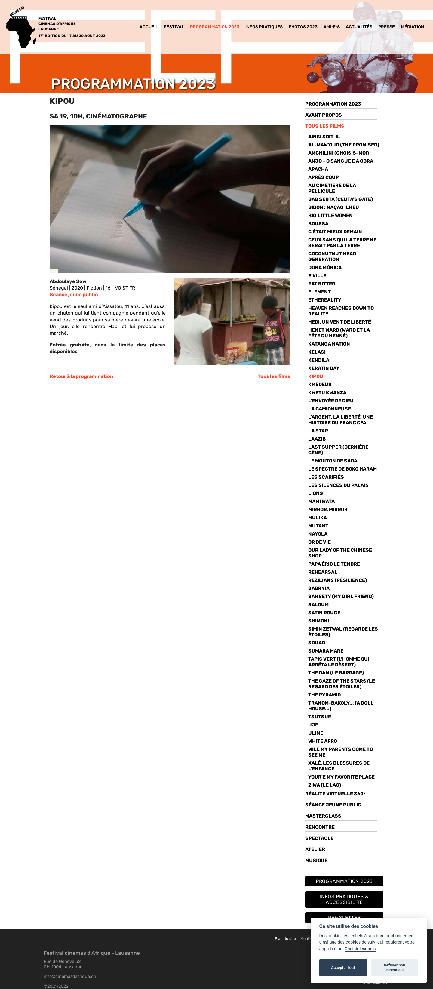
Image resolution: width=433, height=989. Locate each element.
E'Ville (317, 275)
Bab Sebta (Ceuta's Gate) (340, 199)
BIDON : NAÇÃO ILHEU (333, 207)
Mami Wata (321, 501)
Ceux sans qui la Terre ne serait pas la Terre (342, 242)
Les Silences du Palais (338, 485)
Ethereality (324, 300)
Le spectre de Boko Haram (342, 469)
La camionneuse (329, 409)
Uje (313, 725)
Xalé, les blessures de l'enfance (339, 766)
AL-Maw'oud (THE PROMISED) (343, 145)
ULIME (315, 733)
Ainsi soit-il (324, 137)
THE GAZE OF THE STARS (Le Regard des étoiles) (341, 684)
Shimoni (318, 621)
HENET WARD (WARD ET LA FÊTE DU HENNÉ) (339, 333)
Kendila (318, 360)
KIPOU (315, 376)
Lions (315, 493)
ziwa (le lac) (324, 785)
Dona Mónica (325, 267)
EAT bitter (321, 284)
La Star (318, 431)
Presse (386, 26)
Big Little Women (330, 215)
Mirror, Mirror (328, 509)
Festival (174, 26)
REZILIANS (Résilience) (337, 580)
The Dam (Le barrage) (336, 673)
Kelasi (317, 352)
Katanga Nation (329, 344)
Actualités (359, 26)
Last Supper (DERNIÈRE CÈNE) (338, 450)
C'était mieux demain (335, 232)
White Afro (322, 741)
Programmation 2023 (214, 26)
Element (319, 292)
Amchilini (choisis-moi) (338, 153)
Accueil (149, 26)
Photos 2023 (303, 26)
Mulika (317, 518)
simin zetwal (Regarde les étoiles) (343, 631)
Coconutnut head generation (332, 256)
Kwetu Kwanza (327, 392)
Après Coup (323, 177)
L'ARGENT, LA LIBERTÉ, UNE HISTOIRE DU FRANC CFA (340, 419)
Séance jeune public (74, 294)
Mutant (318, 526)
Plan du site (285, 938)
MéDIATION (412, 26)
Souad (316, 643)
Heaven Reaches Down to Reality (341, 311)
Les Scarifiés (326, 477)
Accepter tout (343, 967)
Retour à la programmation (81, 376)
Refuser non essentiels (394, 967)
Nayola (317, 534)
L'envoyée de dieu (331, 401)
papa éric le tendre (334, 564)
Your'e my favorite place (341, 777)
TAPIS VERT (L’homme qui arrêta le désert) (338, 662)
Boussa (318, 223)
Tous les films (274, 376)
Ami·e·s (332, 26)
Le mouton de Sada (332, 461)
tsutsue (319, 717)
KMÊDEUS (320, 384)
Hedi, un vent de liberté (339, 322)
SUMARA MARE (325, 651)
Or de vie (319, 542)
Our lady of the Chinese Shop (340, 553)
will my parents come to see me (340, 752)
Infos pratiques (264, 26)
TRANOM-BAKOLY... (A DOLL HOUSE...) (340, 705)
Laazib (317, 439)
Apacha (318, 169)
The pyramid (324, 695)
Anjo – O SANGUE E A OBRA (340, 161)
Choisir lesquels (360, 948)
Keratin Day (323, 368)
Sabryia (319, 588)
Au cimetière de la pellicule (332, 188)
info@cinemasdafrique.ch (70, 976)
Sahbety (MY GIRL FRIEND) (341, 596)
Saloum (318, 604)
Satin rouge (324, 613)
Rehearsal (322, 572)
